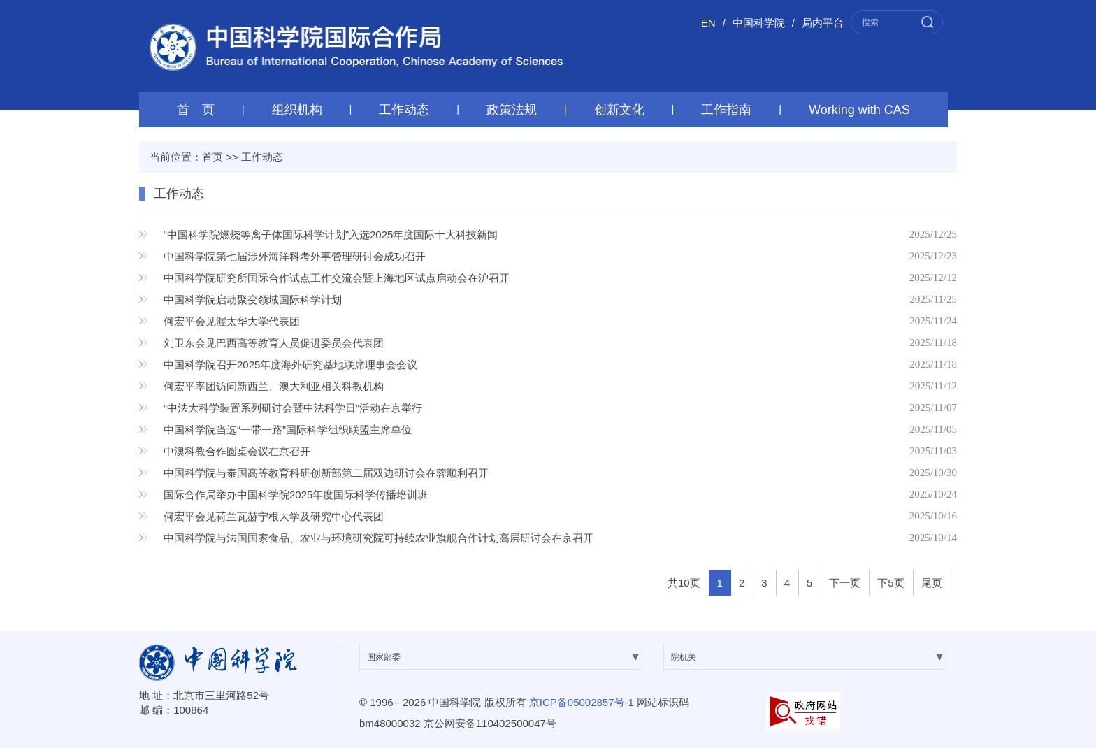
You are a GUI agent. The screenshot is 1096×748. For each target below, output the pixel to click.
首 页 (196, 110)
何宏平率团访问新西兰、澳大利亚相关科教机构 (274, 386)
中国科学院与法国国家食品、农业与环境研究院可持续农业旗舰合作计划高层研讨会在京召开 (378, 538)
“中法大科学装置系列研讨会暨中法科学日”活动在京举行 (293, 408)
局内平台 (823, 23)
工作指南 (726, 110)
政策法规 (511, 110)
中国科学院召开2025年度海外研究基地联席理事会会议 (290, 365)
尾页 (931, 583)
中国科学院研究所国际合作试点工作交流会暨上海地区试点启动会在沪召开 (337, 278)
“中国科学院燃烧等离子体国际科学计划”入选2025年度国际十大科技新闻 (331, 234)
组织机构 (297, 110)
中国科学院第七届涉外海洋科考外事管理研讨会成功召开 (295, 256)
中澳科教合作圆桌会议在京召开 (237, 451)
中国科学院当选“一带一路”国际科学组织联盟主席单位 (288, 430)
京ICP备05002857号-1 (581, 702)
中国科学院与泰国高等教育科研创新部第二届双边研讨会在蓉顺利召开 (326, 473)
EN (708, 23)
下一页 (844, 583)
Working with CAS (859, 110)
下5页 (890, 583)
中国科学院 (759, 23)
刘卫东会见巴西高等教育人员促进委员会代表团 (274, 343)
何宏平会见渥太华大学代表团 (232, 321)
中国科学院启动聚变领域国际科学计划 (253, 299)
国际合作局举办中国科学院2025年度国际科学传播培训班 (296, 495)
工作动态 (404, 110)
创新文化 (619, 110)
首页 (212, 157)
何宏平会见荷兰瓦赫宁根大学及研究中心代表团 (274, 516)
